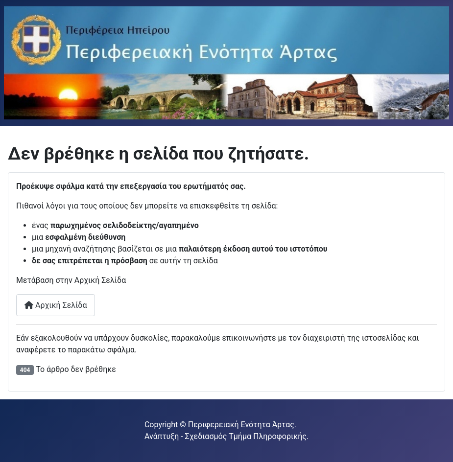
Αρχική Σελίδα (55, 305)
